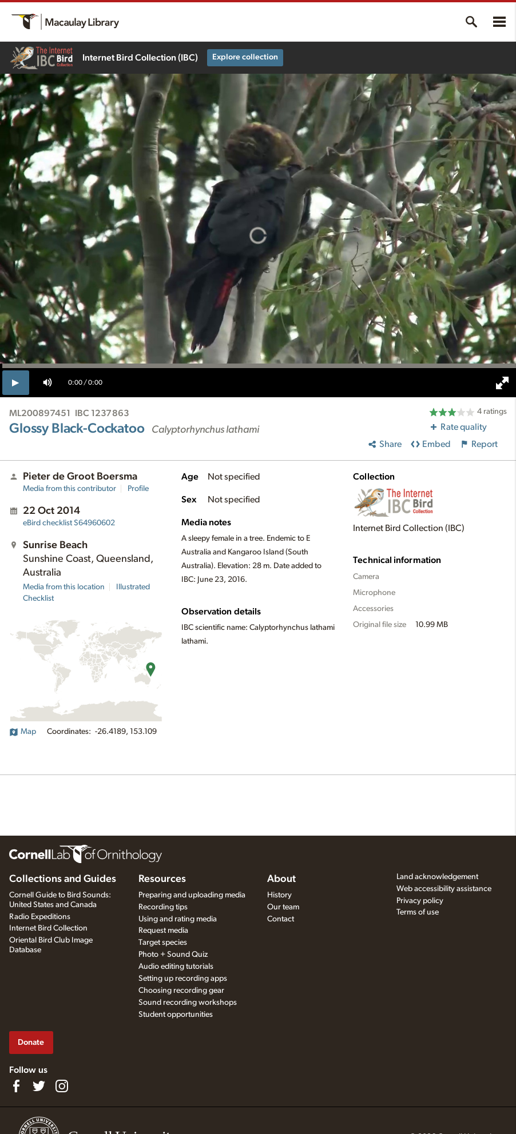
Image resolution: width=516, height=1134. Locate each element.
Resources (162, 879)
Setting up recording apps (182, 979)
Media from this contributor (69, 489)
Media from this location (64, 587)
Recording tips (163, 907)
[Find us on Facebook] (16, 1086)
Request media (163, 931)
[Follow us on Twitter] (39, 1086)
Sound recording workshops (187, 1003)
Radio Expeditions (39, 917)
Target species (162, 943)
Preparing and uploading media (191, 895)
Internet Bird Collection (48, 928)
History (279, 895)
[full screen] (502, 383)
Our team (283, 907)
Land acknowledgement (437, 877)
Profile (138, 489)
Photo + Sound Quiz (173, 955)
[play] (15, 382)
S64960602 (69, 523)
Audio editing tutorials (175, 967)
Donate (31, 1042)
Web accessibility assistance (443, 889)
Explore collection (245, 57)
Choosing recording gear (181, 991)
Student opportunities (175, 1015)
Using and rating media (177, 919)
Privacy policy (419, 901)
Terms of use (417, 912)
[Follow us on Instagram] (62, 1086)
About (281, 879)
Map (22, 732)
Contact (280, 919)
